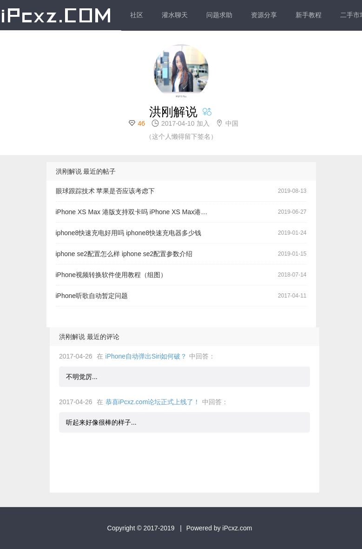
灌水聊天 (175, 15)
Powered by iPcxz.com (219, 528)
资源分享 (264, 15)
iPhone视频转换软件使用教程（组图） (111, 274)
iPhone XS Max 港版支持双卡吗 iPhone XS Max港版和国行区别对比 (136, 212)
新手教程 (309, 15)
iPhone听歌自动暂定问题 (92, 295)
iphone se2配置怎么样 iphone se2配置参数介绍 (124, 254)
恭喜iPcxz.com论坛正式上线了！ (152, 402)
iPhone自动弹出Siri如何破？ (146, 356)
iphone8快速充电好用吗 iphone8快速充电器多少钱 (129, 233)
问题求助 (219, 15)
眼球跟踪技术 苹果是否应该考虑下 (105, 191)
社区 (136, 15)
